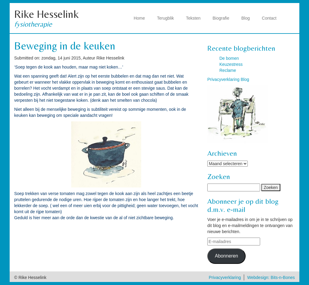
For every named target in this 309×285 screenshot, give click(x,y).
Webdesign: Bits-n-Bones (271, 277)
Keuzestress (231, 64)
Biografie (221, 18)
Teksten (193, 18)
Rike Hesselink (46, 14)
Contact (269, 18)
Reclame (227, 70)
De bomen (229, 58)
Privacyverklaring (225, 277)
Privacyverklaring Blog (228, 79)
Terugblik (165, 18)
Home (139, 18)
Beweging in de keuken (64, 46)
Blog (245, 18)
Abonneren (226, 255)
